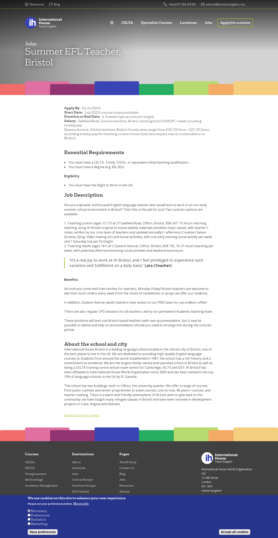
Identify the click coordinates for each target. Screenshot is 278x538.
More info (81, 504)
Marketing (39, 524)
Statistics (38, 519)
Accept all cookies (234, 532)
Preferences (40, 515)
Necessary (39, 511)
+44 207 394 (178, 4)
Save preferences (43, 532)
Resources (37, 4)
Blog (57, 4)
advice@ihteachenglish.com (225, 4)
